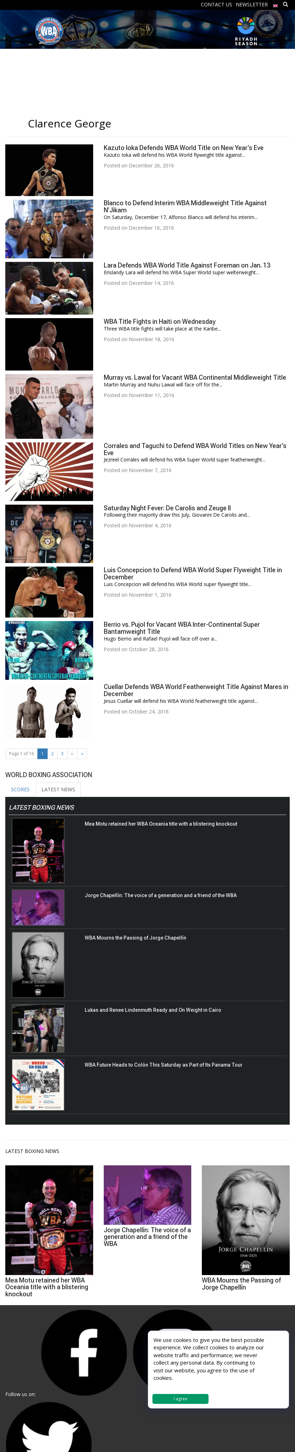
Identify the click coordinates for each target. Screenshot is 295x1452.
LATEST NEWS (58, 789)
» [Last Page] (82, 754)
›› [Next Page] (72, 754)
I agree (180, 1399)
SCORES (20, 789)
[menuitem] (276, 4)
